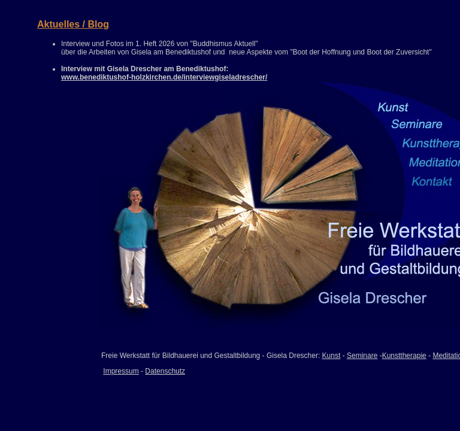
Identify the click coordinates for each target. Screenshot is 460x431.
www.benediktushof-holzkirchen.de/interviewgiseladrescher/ (164, 77)
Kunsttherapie (404, 355)
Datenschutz (165, 371)
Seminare (362, 355)
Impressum (120, 371)
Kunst (331, 355)
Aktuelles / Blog (73, 24)
